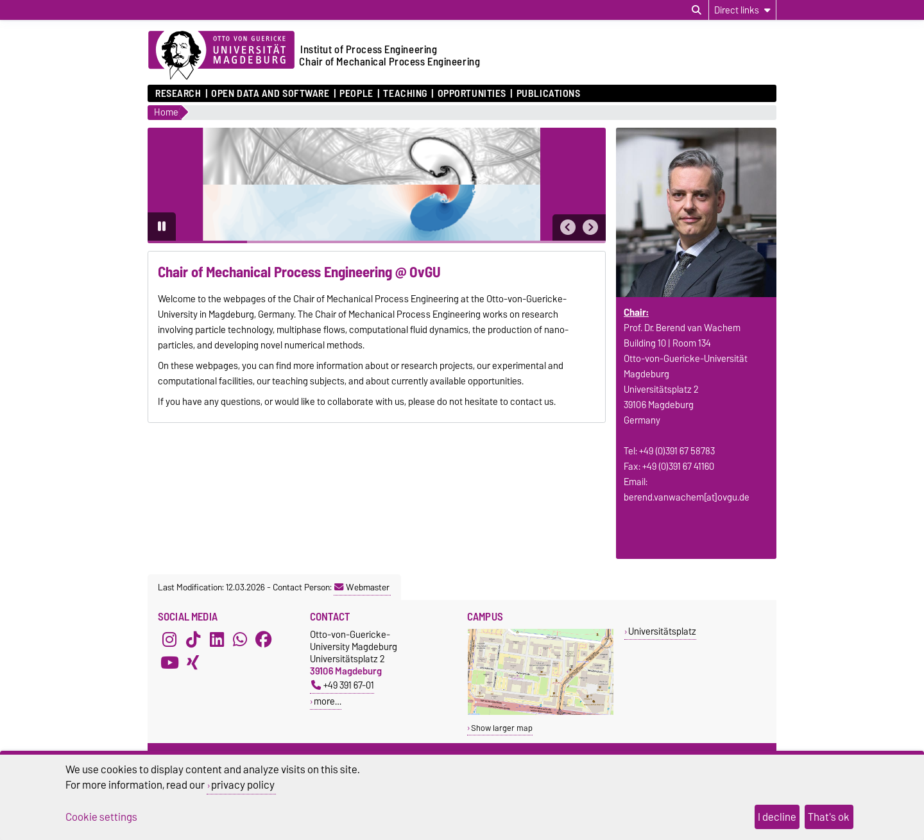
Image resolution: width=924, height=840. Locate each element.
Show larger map (502, 728)
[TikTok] (193, 639)
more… (327, 701)
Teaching (405, 93)
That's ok (829, 817)
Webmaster (361, 587)
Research (178, 93)
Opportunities (472, 93)
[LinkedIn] (216, 639)
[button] (568, 227)
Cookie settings (101, 817)
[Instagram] (169, 639)
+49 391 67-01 (342, 685)
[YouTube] (169, 662)
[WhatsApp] (240, 639)
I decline (777, 817)
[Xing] (193, 662)
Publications (549, 93)
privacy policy (243, 785)
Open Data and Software (270, 93)
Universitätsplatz (662, 631)
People (356, 93)
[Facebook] (263, 639)
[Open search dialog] (696, 10)
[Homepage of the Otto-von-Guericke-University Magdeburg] (221, 55)
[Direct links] (742, 10)
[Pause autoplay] (162, 226)
